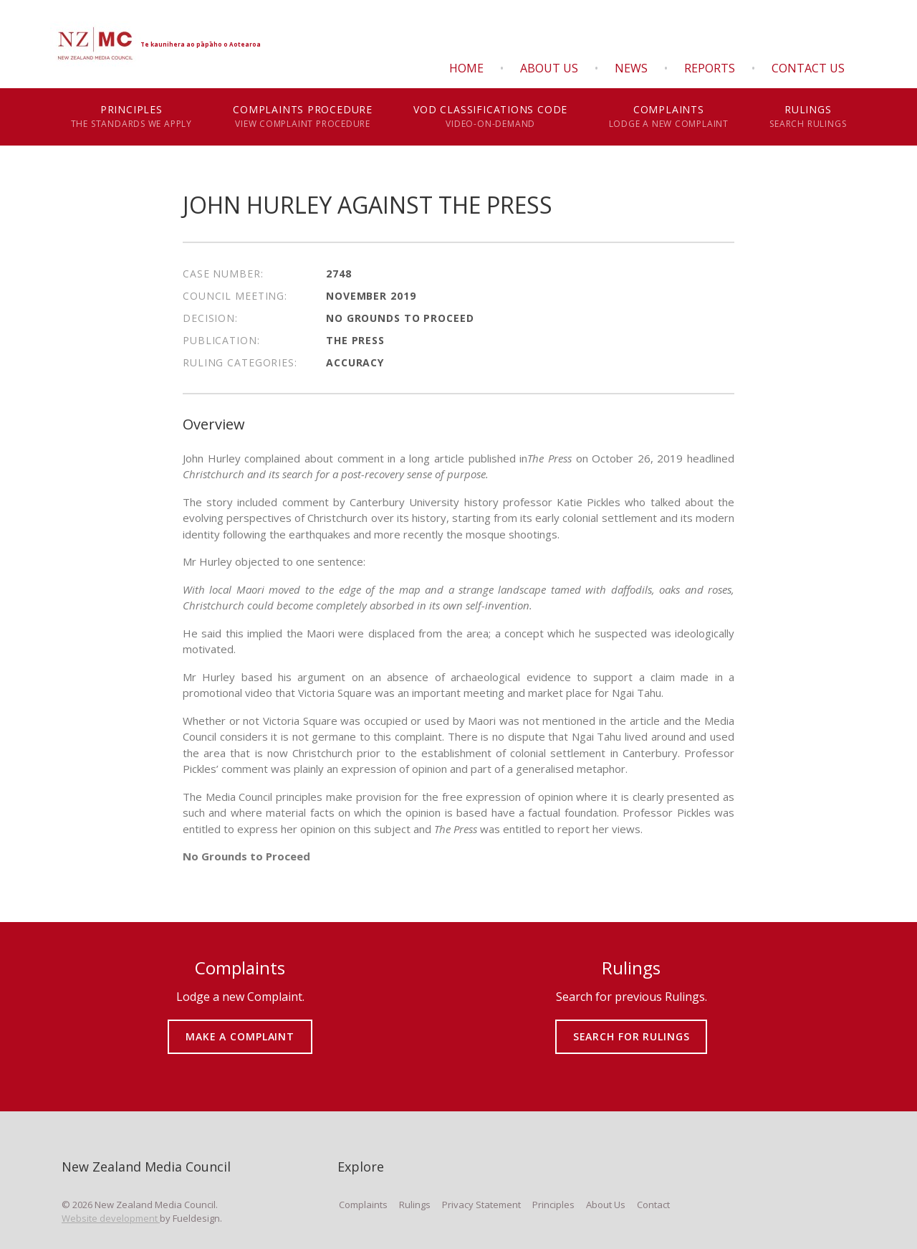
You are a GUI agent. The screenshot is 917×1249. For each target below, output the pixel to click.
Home (466, 68)
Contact (653, 1204)
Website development (111, 1218)
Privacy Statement (481, 1204)
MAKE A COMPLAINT (240, 1026)
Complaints (668, 117)
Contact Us (808, 68)
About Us (549, 68)
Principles (131, 117)
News (631, 68)
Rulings (808, 117)
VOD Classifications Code (491, 117)
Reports (709, 68)
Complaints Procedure (303, 117)
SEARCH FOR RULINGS (631, 1026)
